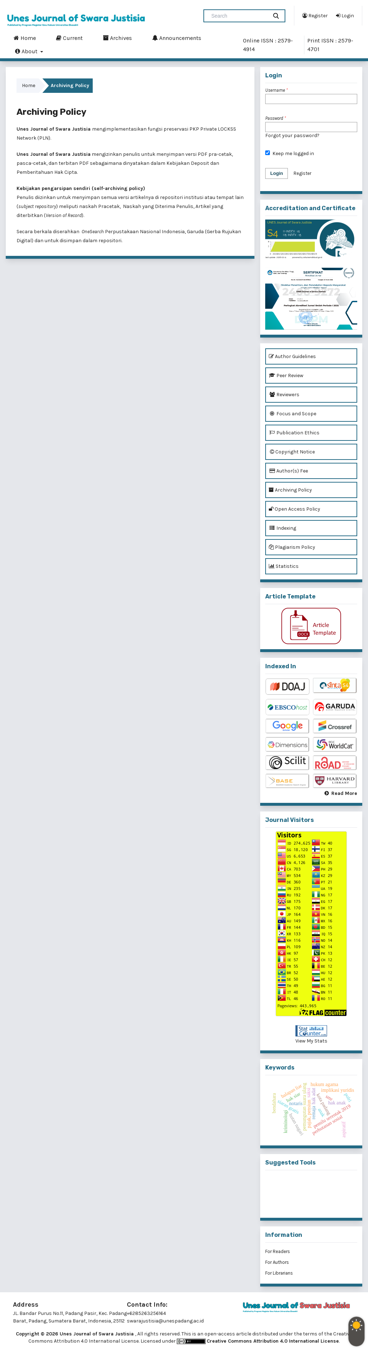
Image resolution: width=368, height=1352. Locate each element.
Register (315, 15)
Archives (117, 37)
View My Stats (311, 1041)
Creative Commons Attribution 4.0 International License (273, 1341)
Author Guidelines (292, 356)
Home (25, 37)
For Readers (277, 1251)
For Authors (277, 1262)
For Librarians (279, 1273)
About (27, 51)
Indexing (282, 528)
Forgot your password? (292, 135)
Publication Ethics (294, 432)
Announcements (176, 37)
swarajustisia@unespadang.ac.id (165, 1321)
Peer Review (286, 375)
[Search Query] (238, 16)
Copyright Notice (292, 451)
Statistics (284, 566)
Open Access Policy (294, 509)
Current (69, 37)
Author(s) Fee (288, 470)
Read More (344, 793)
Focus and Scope (292, 413)
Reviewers (284, 394)
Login (345, 15)
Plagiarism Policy (292, 547)
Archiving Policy (290, 489)
